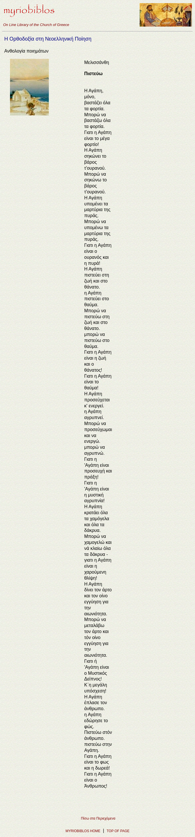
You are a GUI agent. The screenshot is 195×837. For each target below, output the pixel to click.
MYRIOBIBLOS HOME (83, 831)
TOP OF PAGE (117, 831)
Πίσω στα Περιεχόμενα (98, 818)
